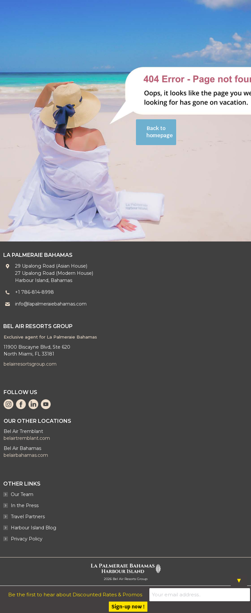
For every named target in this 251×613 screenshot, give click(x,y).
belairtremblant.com (27, 438)
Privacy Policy (26, 539)
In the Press (25, 505)
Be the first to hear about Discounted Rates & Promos (86, 594)
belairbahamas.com (26, 455)
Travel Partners (28, 517)
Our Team (22, 494)
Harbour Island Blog (33, 528)
